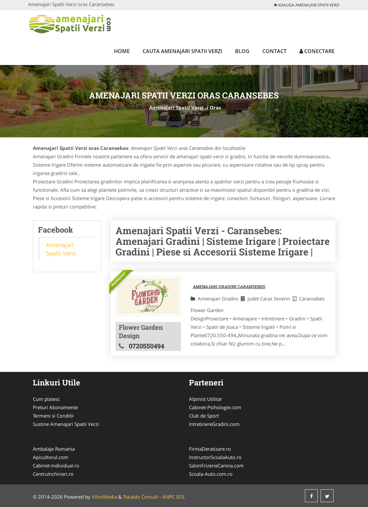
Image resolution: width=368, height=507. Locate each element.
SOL (180, 496)
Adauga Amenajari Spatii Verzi (306, 5)
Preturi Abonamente (55, 407)
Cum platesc (46, 399)
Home (122, 51)
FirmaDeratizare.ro (210, 449)
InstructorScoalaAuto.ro (215, 457)
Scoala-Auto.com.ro (210, 474)
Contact (274, 51)
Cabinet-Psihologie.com (215, 407)
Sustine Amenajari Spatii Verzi (66, 424)
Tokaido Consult (140, 496)
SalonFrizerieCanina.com (216, 465)
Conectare (317, 51)
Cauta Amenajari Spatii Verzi (182, 51)
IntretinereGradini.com (214, 424)
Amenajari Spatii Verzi (176, 107)
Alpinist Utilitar (205, 399)
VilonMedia (104, 496)
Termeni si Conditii (53, 415)
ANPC (168, 496)
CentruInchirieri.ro (53, 474)
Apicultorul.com (50, 457)
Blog (242, 51)
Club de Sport (204, 415)
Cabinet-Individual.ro (56, 465)
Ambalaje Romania (54, 449)
